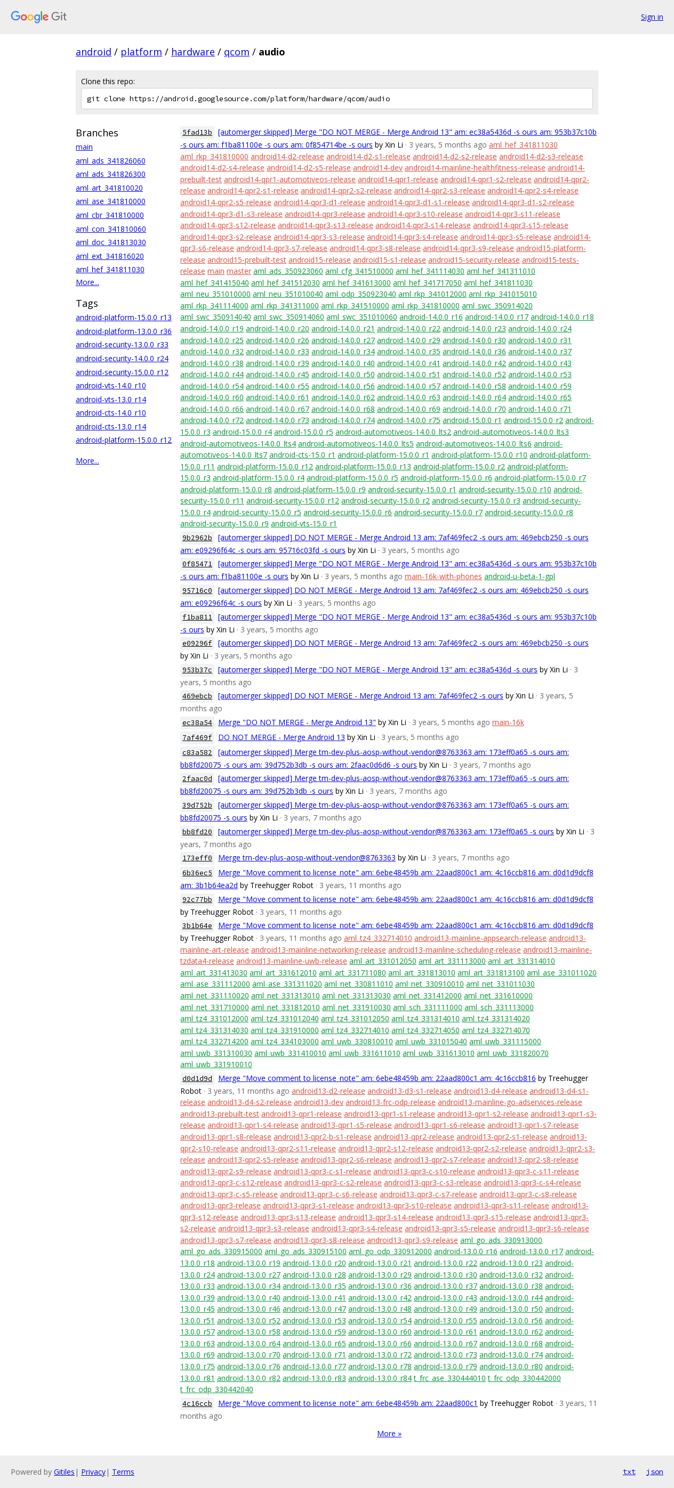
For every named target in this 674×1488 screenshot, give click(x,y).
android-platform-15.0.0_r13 (124, 317)
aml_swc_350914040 (215, 317)
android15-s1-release (389, 260)
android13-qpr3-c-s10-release (424, 1171)
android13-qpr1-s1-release (389, 1114)
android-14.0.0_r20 (277, 328)
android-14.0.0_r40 (343, 363)
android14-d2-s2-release (455, 156)
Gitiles (64, 1472)
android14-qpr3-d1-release (319, 202)
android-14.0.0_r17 (496, 317)
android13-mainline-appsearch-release (480, 938)
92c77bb (197, 899)
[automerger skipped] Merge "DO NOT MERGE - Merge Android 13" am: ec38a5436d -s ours (377, 669)
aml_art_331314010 (521, 961)
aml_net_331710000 (214, 1007)
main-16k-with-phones (443, 576)
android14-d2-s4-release (222, 167)
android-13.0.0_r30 (445, 1275)
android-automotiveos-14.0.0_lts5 (356, 443)
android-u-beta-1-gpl (519, 576)
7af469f (197, 737)
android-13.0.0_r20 (314, 1263)
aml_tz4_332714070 (496, 1030)
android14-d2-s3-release (541, 156)
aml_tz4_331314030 (214, 1030)
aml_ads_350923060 (288, 271)
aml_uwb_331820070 (513, 1053)
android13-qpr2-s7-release (439, 1159)
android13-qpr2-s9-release (225, 1171)
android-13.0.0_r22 (445, 1263)
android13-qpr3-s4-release (357, 1228)
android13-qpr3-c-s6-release (329, 1194)
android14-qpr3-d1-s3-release (231, 214)
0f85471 (197, 563)
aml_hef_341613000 (356, 283)
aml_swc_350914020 (497, 305)
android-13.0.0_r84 (380, 1378)
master (239, 271)
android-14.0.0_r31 (540, 340)
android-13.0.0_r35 (314, 1286)
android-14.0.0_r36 (474, 351)
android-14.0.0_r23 (474, 328)
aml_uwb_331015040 (431, 1041)
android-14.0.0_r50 (343, 374)
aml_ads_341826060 (111, 161)
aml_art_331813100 (491, 972)
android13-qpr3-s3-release (263, 1228)
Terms (123, 1472)
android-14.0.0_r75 (408, 420)
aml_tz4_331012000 (214, 1018)
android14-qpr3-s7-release (281, 248)
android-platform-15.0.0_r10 (479, 455)
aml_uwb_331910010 (216, 1064)
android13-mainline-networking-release (318, 950)
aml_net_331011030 (500, 984)
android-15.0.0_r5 (303, 432)
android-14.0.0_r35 (408, 351)
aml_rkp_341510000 (355, 305)
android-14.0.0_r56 (343, 386)
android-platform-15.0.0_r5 (352, 478)
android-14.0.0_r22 (408, 328)
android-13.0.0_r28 (314, 1275)
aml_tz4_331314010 (425, 1018)
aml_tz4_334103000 (285, 1041)
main (84, 147)
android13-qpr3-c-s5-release (229, 1194)
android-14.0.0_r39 (277, 363)
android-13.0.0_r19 (248, 1263)
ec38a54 (197, 722)
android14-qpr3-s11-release (512, 214)
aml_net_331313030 (356, 995)
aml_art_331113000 (452, 961)
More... (87, 282)
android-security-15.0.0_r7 (438, 512)
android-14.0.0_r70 (474, 409)
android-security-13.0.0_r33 (122, 344)
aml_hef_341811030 (110, 269)
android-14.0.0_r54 (212, 386)
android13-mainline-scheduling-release (454, 950)
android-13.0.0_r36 (380, 1286)
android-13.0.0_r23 (511, 1263)
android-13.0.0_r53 (314, 1320)
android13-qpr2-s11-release (288, 1148)
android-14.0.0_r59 (540, 386)
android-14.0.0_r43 (540, 363)
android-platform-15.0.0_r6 (446, 478)
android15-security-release (474, 260)
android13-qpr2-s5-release (253, 1159)
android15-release (319, 260)
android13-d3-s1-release (409, 1091)
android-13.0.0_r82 (248, 1378)
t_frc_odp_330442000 (524, 1378)
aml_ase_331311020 (287, 984)
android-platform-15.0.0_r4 (258, 478)
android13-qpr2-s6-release (346, 1159)
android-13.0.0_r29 (380, 1275)
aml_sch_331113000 (499, 1007)
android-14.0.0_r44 (212, 374)
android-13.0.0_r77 (314, 1366)
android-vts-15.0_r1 (304, 523)
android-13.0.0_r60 (380, 1332)
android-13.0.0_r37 (445, 1286)
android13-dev (318, 1102)
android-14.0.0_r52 (474, 374)
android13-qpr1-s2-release (482, 1114)
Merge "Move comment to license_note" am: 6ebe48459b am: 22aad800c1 (348, 1403)
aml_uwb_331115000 (505, 1041)
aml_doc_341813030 (111, 242)
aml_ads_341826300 (111, 174)
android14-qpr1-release (398, 179)
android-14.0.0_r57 (408, 386)
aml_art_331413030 (213, 972)
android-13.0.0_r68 (511, 1343)
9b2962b (197, 537)
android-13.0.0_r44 (511, 1297)
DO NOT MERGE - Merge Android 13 (281, 737)
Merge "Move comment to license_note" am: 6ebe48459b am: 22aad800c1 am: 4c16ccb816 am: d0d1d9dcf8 (405, 899)
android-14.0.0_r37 (540, 351)
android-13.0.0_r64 (248, 1343)
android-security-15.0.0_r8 (529, 512)
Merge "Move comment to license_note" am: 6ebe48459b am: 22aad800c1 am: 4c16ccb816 (377, 1078)
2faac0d (197, 778)
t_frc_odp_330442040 (216, 1389)
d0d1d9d (197, 1078)
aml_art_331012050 (382, 961)
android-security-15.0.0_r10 (505, 489)
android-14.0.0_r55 (277, 386)
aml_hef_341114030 (430, 271)
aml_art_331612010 (283, 972)
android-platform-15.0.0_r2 (459, 466)
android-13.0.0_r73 (445, 1354)
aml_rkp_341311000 (285, 305)
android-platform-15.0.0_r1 (383, 455)
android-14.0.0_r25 (212, 340)
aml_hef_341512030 (285, 283)
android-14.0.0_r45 (277, 374)
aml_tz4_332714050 (425, 1030)
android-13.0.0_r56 (511, 1320)
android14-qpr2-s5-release (225, 202)
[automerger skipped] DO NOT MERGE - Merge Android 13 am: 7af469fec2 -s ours (360, 695)
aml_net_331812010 (285, 1007)
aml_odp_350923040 (360, 294)
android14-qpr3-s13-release (325, 225)
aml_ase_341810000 (111, 201)
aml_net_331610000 (498, 995)
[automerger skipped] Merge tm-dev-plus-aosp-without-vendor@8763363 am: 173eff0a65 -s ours (386, 831)
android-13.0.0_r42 (380, 1297)
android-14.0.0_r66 (212, 409)
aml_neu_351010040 (288, 294)
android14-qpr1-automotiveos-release (290, 179)
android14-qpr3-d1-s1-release (418, 202)
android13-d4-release (490, 1091)
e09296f (197, 643)
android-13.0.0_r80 (511, 1366)
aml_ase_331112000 (215, 984)
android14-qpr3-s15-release (520, 225)
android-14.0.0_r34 (343, 351)
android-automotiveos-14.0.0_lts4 (238, 443)
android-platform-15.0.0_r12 (124, 440)
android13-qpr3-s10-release (404, 1205)
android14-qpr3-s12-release (228, 225)
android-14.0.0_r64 (474, 397)
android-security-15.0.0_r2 (385, 500)
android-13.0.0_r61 (445, 1332)
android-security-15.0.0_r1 (412, 489)
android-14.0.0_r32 (212, 351)
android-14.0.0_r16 (431, 317)
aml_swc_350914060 (288, 317)
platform (141, 51)
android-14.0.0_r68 (343, 409)
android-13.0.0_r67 (445, 1343)
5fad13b (197, 132)
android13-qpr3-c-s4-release (532, 1182)
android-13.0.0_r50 (511, 1309)
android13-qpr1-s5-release (346, 1125)
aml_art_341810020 (109, 188)
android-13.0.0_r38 (511, 1286)
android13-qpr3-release (220, 1205)
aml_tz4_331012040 (285, 1018)
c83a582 (197, 752)
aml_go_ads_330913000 (501, 1240)
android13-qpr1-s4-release (253, 1125)
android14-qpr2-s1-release (253, 190)
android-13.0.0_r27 (248, 1275)
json (654, 1471)
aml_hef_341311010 (501, 271)
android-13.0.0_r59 (314, 1332)
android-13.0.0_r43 (445, 1297)
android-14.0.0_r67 (277, 409)
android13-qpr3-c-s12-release (231, 1182)
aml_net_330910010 (429, 984)
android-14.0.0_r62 (343, 397)
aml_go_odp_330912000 (390, 1251)
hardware (193, 51)
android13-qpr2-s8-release (533, 1159)
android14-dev (378, 167)
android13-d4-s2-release (249, 1102)
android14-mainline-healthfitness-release (475, 167)
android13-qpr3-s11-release (501, 1205)
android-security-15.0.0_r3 (476, 500)
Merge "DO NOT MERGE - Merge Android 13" (297, 722)
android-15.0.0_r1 (472, 420)
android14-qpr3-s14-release (423, 225)
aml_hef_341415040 (214, 283)
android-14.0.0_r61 (277, 397)
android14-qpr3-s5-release (505, 237)
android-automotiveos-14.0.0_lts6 (474, 443)
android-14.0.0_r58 (474, 386)
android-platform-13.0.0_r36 (124, 331)
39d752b (197, 805)
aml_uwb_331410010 (290, 1053)
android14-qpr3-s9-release (468, 248)
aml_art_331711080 (352, 972)
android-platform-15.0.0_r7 (540, 478)
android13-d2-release (328, 1091)
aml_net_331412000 (427, 995)
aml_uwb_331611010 (364, 1053)
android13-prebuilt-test (219, 1114)
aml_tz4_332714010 (378, 938)
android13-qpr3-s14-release (386, 1217)
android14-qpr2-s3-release (439, 190)
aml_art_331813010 (421, 972)
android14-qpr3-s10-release (415, 214)
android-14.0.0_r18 (562, 317)
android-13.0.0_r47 (314, 1309)
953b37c (197, 669)
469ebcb (197, 696)
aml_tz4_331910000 (285, 1030)
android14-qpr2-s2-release (346, 190)
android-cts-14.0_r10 (111, 413)
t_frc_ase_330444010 (450, 1378)
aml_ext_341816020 (110, 256)
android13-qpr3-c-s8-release (528, 1194)
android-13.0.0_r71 (314, 1354)
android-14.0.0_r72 (212, 420)
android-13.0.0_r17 (531, 1251)
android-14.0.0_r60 (212, 397)
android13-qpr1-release (301, 1114)
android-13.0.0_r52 (248, 1320)
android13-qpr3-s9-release (412, 1240)
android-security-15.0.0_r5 (257, 512)
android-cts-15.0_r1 (302, 455)
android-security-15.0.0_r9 (224, 523)
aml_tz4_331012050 (355, 1018)
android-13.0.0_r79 (445, 1366)
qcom (237, 51)
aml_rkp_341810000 (214, 156)
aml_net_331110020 (214, 995)
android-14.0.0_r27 (343, 340)
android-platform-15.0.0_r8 (226, 489)
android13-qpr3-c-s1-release (322, 1171)
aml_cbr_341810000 (110, 215)
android (93, 51)
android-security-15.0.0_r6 (347, 512)
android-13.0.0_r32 (511, 1275)
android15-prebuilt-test (246, 260)
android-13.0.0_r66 (380, 1343)
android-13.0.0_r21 (380, 1263)
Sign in (652, 17)
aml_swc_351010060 (361, 317)
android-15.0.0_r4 (242, 432)
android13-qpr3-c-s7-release (428, 1194)
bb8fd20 (197, 831)
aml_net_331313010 (285, 995)
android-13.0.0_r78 (380, 1366)
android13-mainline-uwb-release (291, 961)
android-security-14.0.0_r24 (122, 358)
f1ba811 (197, 617)
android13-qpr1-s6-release (439, 1125)
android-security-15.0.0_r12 (122, 372)
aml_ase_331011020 (562, 972)
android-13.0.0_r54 (380, 1320)
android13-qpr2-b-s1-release (323, 1137)
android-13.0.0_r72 (380, 1354)
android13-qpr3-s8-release (319, 1240)
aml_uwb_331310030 (216, 1053)
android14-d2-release (287, 156)
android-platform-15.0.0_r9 (320, 489)
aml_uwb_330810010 (357, 1041)
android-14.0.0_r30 (474, 340)
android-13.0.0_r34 (248, 1286)
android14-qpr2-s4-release (533, 190)
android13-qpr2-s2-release (481, 1148)
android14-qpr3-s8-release (375, 248)
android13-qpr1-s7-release (533, 1125)
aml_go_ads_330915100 (305, 1251)
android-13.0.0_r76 (248, 1366)
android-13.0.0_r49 (445, 1309)
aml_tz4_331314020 (496, 1018)
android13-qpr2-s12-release (386, 1148)
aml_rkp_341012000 (432, 294)
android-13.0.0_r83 (314, 1378)
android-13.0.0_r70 (248, 1354)
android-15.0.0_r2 (533, 420)
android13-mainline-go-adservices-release (510, 1102)
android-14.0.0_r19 (212, 328)
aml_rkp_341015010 (503, 294)
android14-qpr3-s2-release (225, 237)
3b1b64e (197, 925)
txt (629, 1471)
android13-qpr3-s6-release (543, 1228)
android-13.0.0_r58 (248, 1332)
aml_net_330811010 (358, 984)
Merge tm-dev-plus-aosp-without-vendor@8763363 (307, 857)
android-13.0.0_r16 (466, 1251)
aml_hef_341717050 (427, 283)
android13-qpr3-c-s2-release (333, 1182)
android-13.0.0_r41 (314, 1297)
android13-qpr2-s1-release (502, 1137)
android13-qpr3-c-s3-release (433, 1182)
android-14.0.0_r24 (540, 328)
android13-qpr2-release (414, 1137)
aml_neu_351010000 (215, 294)
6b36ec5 (197, 872)
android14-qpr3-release (325, 214)
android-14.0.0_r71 (540, 409)
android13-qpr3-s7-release (225, 1240)
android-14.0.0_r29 (408, 340)
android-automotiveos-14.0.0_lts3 (511, 432)
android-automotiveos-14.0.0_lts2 (393, 432)
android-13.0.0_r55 (445, 1320)
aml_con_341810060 (111, 229)
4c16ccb (197, 1403)
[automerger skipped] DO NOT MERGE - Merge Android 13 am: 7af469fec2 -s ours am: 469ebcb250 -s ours (403, 643)
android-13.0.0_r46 (248, 1309)
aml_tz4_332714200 (214, 1041)
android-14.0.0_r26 (277, 340)
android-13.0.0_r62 (511, 1332)
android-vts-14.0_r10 (111, 385)
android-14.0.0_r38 (212, 363)
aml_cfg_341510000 (359, 271)
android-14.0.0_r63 (408, 397)
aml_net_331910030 (356, 1007)
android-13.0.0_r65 (314, 1343)
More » (389, 1433)
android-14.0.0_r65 (540, 397)
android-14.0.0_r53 (540, 374)
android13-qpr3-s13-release (288, 1217)
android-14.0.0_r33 (277, 351)
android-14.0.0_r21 (343, 328)
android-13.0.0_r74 (511, 1354)
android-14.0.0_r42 (474, 363)
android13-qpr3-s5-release (450, 1228)
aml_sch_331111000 (427, 1007)
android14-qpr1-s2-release (486, 179)
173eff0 (197, 858)
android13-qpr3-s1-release (308, 1205)
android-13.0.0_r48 (380, 1309)
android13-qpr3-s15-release (483, 1217)
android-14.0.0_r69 (408, 409)
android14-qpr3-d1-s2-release (523, 202)
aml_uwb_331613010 (439, 1053)
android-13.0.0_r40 (248, 1297)
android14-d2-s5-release (309, 167)
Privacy (93, 1472)
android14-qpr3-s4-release (412, 237)
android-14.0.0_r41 (408, 363)
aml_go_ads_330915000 (221, 1251)
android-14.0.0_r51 (408, 374)
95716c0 (197, 590)
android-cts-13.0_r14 (111, 426)
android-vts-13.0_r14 (111, 399)
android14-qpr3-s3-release (319, 237)
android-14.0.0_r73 (277, 420)
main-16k (508, 722)
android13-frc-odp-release (391, 1102)
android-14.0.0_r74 (343, 420)
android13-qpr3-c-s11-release (528, 1171)
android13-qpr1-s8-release (225, 1137)
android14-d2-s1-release (368, 156)
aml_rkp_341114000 (214, 305)
